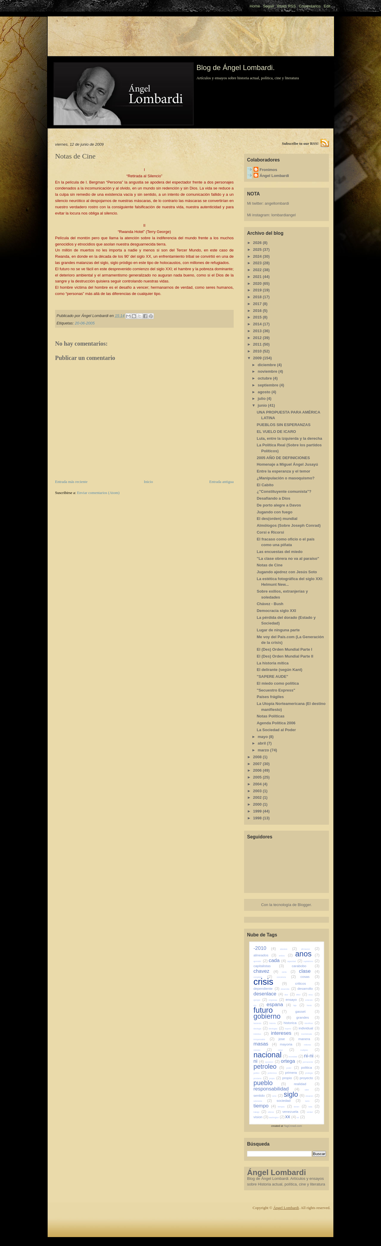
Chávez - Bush (270, 604)
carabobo (305, 966)
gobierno (272, 1016)
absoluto (288, 949)
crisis (270, 981)
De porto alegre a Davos (279, 505)
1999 (258, 811)
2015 (258, 317)
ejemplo (260, 1000)
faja (298, 1005)
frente (313, 1005)
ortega (291, 1061)
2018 (258, 297)
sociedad (289, 1100)
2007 (258, 764)
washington (277, 1117)
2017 (258, 304)
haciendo (261, 1023)
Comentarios (310, 6)
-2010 (265, 948)
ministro (263, 1050)
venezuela (293, 1111)
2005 (258, 777)
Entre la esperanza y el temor (283, 471)
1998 (258, 818)
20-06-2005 (85, 323)
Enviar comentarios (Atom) (98, 492)
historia (275, 1023)
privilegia (312, 1073)
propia (275, 1078)
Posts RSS (286, 6)
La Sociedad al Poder (276, 730)
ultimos (274, 1112)
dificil (301, 995)
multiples (309, 1050)
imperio (291, 1029)
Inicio (148, 481)
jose (286, 1039)
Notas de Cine (269, 565)
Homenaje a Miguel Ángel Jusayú (287, 464)
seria (277, 1096)
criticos (307, 983)
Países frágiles (270, 697)
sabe (312, 1090)
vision (261, 1117)
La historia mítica (272, 663)
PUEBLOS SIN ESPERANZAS (283, 424)
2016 (258, 310)
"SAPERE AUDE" (272, 676)
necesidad (295, 1057)
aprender (261, 961)
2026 (258, 242)
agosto (264, 392)
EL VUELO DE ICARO (276, 431)
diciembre (267, 365)
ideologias (276, 1029)
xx (290, 1116)
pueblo (270, 1083)
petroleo (269, 1066)
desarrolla (288, 989)
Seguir (268, 6)
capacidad (294, 961)
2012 (258, 337)
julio (262, 398)
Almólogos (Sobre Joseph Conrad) (289, 525)
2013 (258, 331)
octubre (265, 378)
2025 (258, 249)
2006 (258, 770)
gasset (307, 1011)
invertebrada (310, 1034)
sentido (262, 1095)
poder (292, 1068)
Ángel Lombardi (274, 175)
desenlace (268, 994)
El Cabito (265, 485)
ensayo (294, 999)
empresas (276, 1000)
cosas (309, 976)
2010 (258, 351)
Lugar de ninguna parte (278, 630)
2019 (258, 290)
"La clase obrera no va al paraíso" (288, 558)
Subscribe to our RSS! (300, 143)
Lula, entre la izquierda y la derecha (289, 438)
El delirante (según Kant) (279, 669)
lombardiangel (283, 215)
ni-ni (311, 1056)
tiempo (265, 1106)
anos (307, 954)
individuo (261, 1034)
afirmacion (310, 949)
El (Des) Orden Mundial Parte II (285, 656)
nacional (271, 1055)
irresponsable (264, 1039)
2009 (258, 358)
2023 (258, 263)
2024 (258, 256)
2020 (258, 283)
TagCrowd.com (293, 1125)
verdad (313, 1112)
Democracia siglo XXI (276, 610)
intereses (285, 1033)
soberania (263, 1101)
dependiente (266, 988)
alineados (265, 955)
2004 (258, 784)
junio (263, 405)
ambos (286, 956)
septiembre (268, 385)
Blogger (304, 904)
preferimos (276, 1073)
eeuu (313, 995)
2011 (258, 344)
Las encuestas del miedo (279, 551)
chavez (266, 971)
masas (265, 1044)
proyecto (310, 1078)
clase (309, 971)
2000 (258, 804)
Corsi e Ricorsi (270, 532)
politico (260, 1073)
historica (293, 1023)
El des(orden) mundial (277, 518)
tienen (300, 1107)
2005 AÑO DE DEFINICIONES (283, 458)
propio (290, 1078)
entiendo (312, 1000)
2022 (258, 270)
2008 (258, 757)
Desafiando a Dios (273, 498)
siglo (294, 1094)
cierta (289, 972)
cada (277, 960)
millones (311, 1045)
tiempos (285, 1107)
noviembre (268, 371)
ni (259, 1061)
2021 (258, 276)
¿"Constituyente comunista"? (284, 491)
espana (278, 1004)
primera (294, 1072)
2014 (258, 324)
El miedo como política (278, 683)
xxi (301, 1117)
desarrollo (308, 988)
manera (308, 1039)
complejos (263, 977)
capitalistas (269, 966)
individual (309, 1028)
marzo (264, 750)
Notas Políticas (270, 716)
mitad (286, 1050)
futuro (270, 1010)
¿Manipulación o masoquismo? (285, 478)
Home (255, 6)
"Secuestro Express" (276, 690)
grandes (308, 1017)
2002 (258, 797)
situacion (312, 1096)
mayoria (290, 1044)
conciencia (286, 977)
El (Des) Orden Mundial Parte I (284, 649)
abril (262, 743)
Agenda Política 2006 (276, 723)
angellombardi (277, 203)
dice (290, 995)
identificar (312, 1023)
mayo (263, 736)
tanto (312, 1101)
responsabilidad (276, 1089)
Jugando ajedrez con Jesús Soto (287, 572)
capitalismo (311, 961)
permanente (311, 1062)
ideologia (261, 1029)
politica (310, 1067)
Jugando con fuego (274, 512)
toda (313, 1107)
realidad (306, 1084)
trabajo (260, 1112)
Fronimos (268, 169)
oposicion (272, 1062)
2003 (258, 791)
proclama (261, 1078)
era (259, 1005)
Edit (327, 6)
